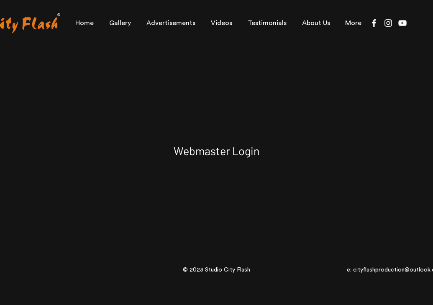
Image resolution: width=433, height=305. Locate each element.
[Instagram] (388, 23)
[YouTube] (402, 23)
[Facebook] (374, 23)
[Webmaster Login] (217, 151)
